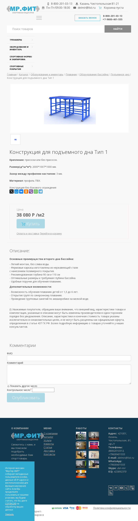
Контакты (49, 454)
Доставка (49, 450)
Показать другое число (23, 386)
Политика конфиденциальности (112, 508)
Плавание (71, 74)
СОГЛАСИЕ (10, 503)
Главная (12, 74)
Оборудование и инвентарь (47, 74)
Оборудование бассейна (94, 74)
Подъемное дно (120, 74)
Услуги (47, 440)
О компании (51, 433)
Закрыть (9, 514)
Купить (31, 223)
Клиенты (49, 443)
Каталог (23, 74)
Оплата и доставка (28, 233)
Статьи (48, 447)
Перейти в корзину (51, 233)
